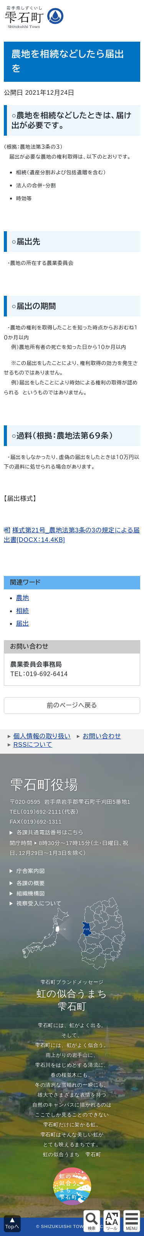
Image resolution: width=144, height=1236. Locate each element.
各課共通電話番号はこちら (50, 832)
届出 (22, 623)
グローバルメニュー (131, 1221)
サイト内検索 (91, 1221)
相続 (22, 611)
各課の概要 (31, 883)
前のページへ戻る (72, 705)
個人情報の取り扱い (42, 736)
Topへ (12, 1227)
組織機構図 (31, 894)
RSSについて (32, 744)
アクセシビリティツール (111, 1221)
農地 (22, 598)
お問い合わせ (102, 736)
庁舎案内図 (31, 871)
